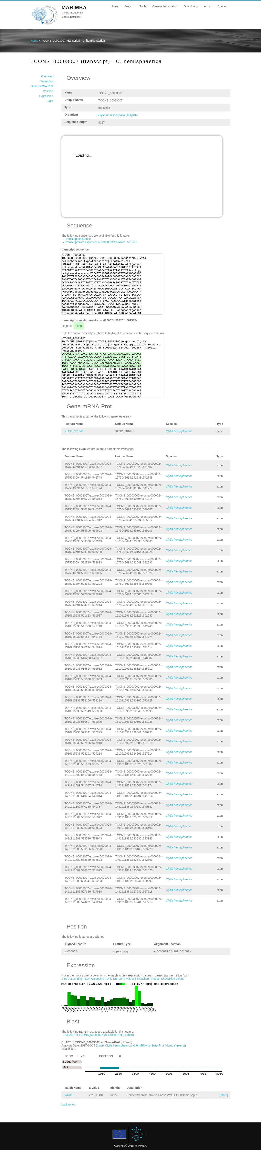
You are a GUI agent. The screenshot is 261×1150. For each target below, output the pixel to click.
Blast (50, 100)
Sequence (46, 81)
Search (128, 6)
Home (114, 6)
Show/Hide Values (172, 978)
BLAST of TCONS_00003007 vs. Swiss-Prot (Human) (100, 1034)
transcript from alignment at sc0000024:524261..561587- (102, 242)
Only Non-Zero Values (120, 978)
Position (48, 91)
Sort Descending (72, 978)
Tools (142, 6)
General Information (165, 6)
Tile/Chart (143, 978)
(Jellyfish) (118, 115)
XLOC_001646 (73, 431)
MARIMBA (74, 7)
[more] (224, 1095)
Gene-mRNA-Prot (42, 86)
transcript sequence (78, 238)
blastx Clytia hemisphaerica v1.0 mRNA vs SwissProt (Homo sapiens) (141, 1045)
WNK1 (68, 1095)
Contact (222, 6)
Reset (155, 978)
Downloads (191, 6)
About (207, 6)
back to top (68, 1104)
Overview (47, 76)
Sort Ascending (94, 978)
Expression (46, 96)
